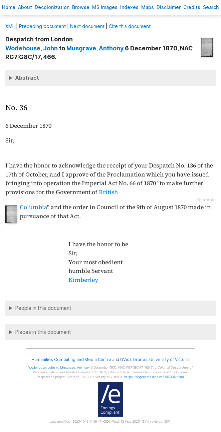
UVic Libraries (133, 359)
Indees (129, 7)
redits (191, 7)
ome (8, 7)
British (108, 192)
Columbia (33, 207)
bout (25, 7)
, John (31, 48)
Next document (87, 26)
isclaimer (169, 7)
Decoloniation (52, 7)
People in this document (43, 308)
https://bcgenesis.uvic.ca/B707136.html (154, 377)
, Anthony (95, 48)
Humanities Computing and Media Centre (71, 359)
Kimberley (83, 280)
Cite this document (130, 26)
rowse (80, 7)
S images (105, 7)
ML (10, 26)
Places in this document (43, 332)
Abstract (27, 77)
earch (211, 7)
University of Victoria (169, 359)
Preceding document (42, 26)
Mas (147, 7)
